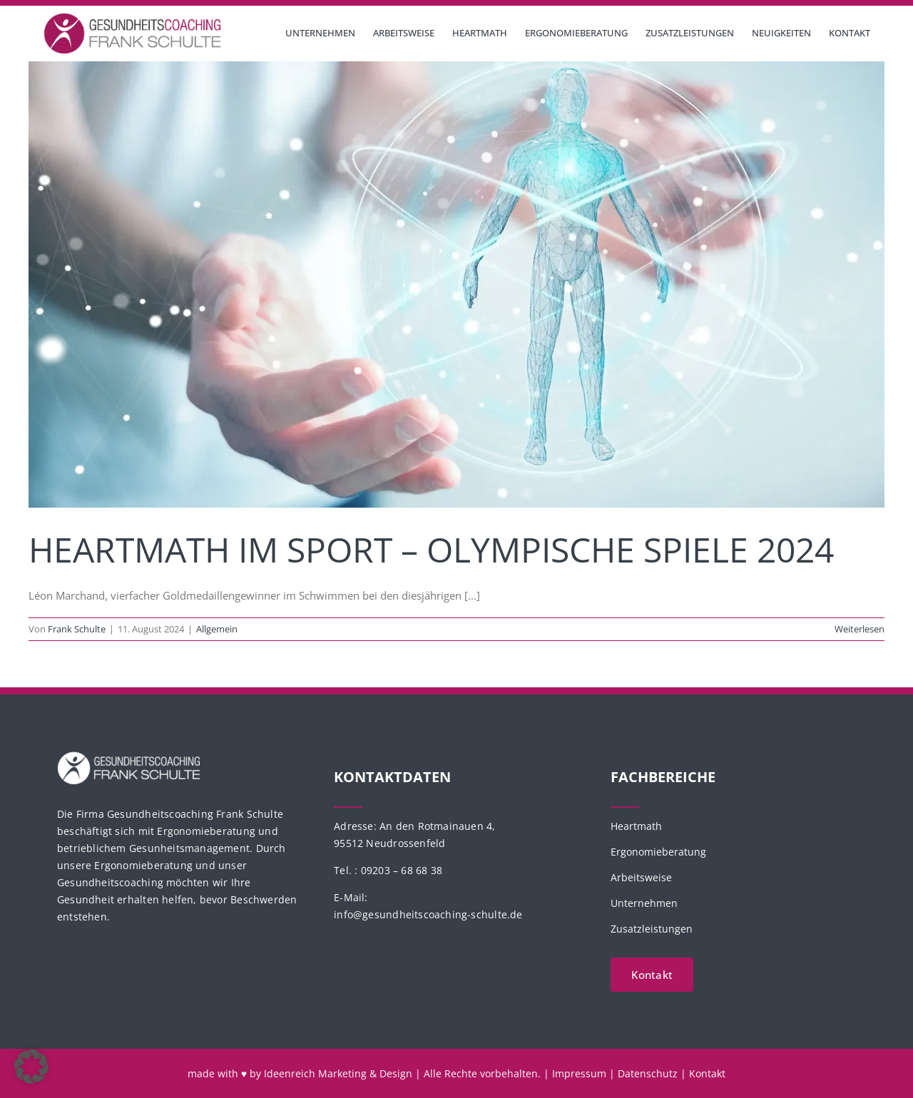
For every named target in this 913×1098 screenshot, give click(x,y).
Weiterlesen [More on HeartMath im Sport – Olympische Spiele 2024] (859, 628)
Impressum (579, 1073)
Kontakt (707, 1073)
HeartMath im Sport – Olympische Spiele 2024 (431, 549)
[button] (31, 1066)
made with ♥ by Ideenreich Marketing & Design (300, 1073)
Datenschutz (648, 1073)
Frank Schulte (77, 628)
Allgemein (217, 628)
